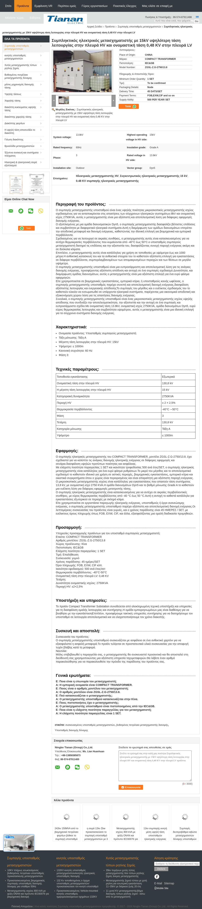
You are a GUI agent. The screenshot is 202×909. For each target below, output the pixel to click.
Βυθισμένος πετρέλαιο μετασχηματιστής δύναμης (18, 76)
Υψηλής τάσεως (13, 94)
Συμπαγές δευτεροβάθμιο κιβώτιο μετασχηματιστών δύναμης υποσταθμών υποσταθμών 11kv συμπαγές (185, 837)
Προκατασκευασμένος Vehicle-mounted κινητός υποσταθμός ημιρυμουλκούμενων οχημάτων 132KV (77, 893)
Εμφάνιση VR (43, 6)
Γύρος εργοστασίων (95, 6)
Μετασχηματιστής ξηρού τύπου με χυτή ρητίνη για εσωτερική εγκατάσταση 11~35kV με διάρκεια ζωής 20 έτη (126, 883)
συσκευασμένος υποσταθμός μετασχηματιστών (90, 725)
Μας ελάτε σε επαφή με (157, 6)
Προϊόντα (23, 6)
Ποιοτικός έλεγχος (124, 6)
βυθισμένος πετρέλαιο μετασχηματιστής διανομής (142, 725)
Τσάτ (130, 106)
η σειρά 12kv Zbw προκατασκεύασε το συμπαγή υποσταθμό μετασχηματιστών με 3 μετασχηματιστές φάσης (96, 835)
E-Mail (158, 883)
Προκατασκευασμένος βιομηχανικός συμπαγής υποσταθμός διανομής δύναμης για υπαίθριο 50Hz (26, 883)
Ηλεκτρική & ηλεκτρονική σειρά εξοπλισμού (21, 164)
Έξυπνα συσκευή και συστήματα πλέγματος (21, 154)
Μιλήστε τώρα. (14, 17)
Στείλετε (161, 869)
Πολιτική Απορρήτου (22, 906)
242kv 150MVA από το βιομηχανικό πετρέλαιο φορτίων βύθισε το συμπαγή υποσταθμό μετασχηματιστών (66, 835)
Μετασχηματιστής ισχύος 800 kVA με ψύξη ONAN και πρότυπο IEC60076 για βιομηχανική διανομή (125, 835)
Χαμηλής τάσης (13, 100)
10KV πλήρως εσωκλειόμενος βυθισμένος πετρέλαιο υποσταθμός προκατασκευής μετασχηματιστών (25, 873)
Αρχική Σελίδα (94, 26)
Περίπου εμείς (67, 6)
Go (196, 21)
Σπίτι (8, 6)
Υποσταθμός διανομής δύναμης (71, 730)
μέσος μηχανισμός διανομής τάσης (19, 86)
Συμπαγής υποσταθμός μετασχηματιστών (139, 26)
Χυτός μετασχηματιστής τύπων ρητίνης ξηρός (21, 67)
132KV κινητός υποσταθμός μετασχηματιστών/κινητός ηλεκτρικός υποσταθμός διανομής (76, 873)
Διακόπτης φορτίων (15, 123)
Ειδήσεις (35, 17)
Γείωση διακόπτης (14, 139)
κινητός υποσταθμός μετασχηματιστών (15, 57)
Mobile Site (161, 888)
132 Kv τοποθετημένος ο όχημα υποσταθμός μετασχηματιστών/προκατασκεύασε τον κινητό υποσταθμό (77, 883)
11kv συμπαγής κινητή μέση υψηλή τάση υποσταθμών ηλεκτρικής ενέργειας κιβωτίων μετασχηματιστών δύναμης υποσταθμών (155, 839)
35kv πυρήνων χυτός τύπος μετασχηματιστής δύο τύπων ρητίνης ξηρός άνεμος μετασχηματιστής (125, 873)
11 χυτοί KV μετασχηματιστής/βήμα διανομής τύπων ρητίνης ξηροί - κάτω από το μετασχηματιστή (125, 893)
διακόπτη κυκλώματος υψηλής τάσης (20, 109)
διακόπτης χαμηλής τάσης (18, 117)
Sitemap (169, 883)
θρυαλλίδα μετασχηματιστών (19, 146)
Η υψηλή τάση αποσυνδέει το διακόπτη (20, 131)
